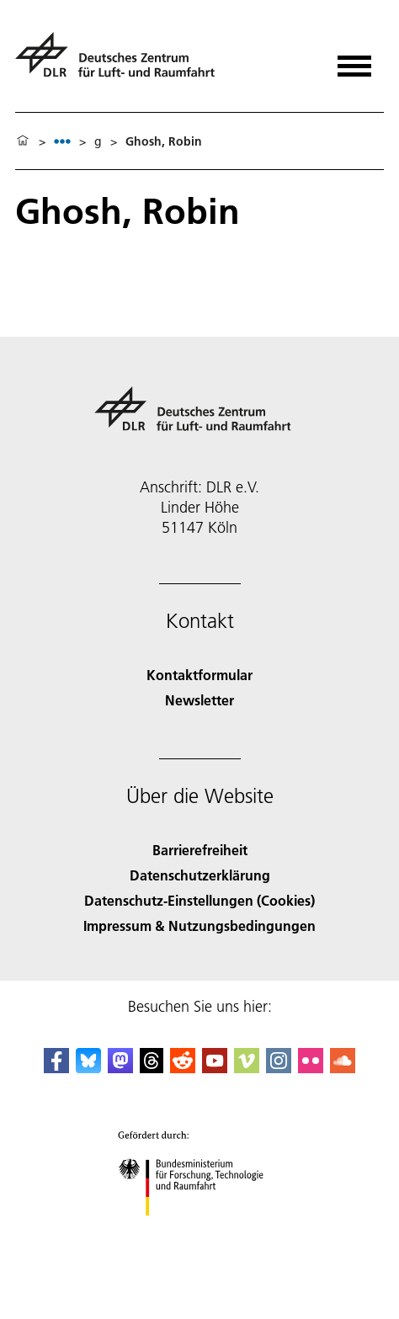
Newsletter (199, 700)
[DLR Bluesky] (88, 1067)
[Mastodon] (120, 1067)
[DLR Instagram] (278, 1067)
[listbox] (62, 141)
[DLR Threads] (151, 1067)
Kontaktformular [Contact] (199, 674)
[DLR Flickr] (310, 1067)
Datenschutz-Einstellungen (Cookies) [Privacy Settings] (199, 900)
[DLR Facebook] (56, 1067)
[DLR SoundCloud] (342, 1067)
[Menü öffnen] (354, 60)
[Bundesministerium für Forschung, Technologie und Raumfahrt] (200, 1230)
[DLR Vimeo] (246, 1067)
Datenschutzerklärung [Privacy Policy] (200, 875)
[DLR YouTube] (214, 1067)
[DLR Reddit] (182, 1067)
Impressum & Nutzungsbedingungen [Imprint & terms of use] (199, 925)
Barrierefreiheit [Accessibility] (199, 850)
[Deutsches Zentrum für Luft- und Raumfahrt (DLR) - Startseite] (121, 62)
